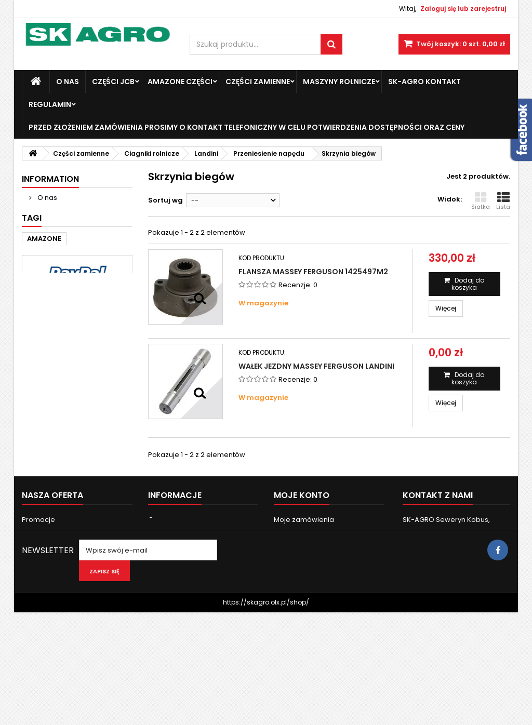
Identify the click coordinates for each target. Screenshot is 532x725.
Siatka (480, 201)
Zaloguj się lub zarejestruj (463, 8)
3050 (93, 350)
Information (50, 179)
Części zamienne (257, 81)
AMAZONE (44, 303)
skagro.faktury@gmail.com (453, 614)
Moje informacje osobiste (317, 601)
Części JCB (113, 81)
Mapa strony (43, 628)
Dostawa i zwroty (65, 217)
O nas (67, 81)
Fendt (37, 334)
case (109, 319)
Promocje (38, 560)
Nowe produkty (47, 574)
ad (65, 334)
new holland (49, 350)
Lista (503, 201)
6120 (65, 365)
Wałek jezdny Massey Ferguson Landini (316, 366)
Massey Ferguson (58, 319)
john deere (101, 334)
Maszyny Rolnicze (339, 81)
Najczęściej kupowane (60, 587)
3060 (36, 365)
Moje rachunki (297, 574)
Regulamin (50, 104)
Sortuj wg (165, 200)
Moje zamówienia (304, 560)
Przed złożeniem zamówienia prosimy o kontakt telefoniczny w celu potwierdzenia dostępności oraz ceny (246, 127)
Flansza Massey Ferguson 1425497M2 (313, 271)
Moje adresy (295, 587)
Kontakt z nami (46, 614)
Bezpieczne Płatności (73, 236)
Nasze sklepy (59, 255)
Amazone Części (180, 81)
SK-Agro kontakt (424, 81)
